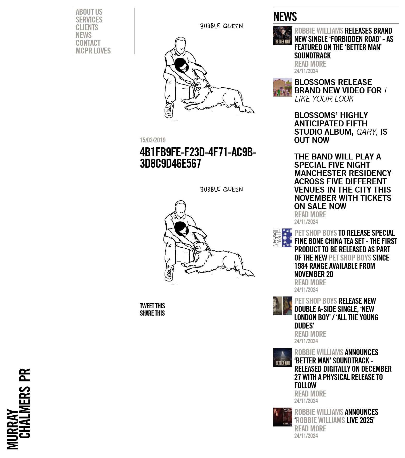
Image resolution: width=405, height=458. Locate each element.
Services (89, 19)
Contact (88, 42)
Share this (152, 313)
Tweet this (152, 305)
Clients (87, 27)
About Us (89, 11)
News (83, 35)
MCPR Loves (93, 50)
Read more (310, 63)
